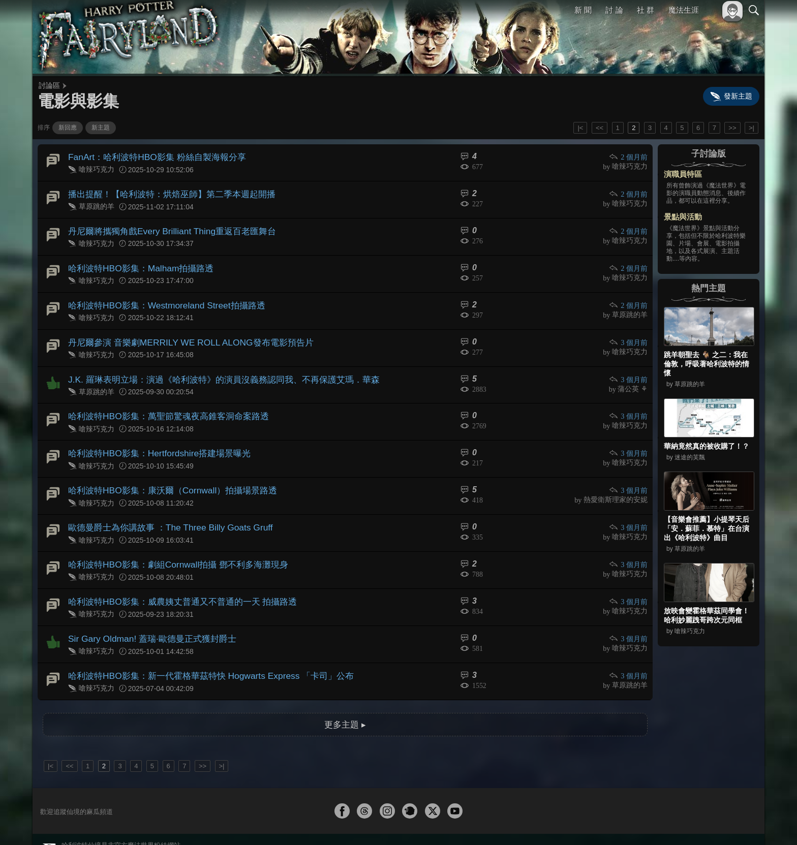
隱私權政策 (701, 823)
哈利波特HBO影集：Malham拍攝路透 (136, 262)
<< (599, 128)
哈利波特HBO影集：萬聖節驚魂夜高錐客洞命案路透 (162, 402)
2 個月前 (629, 157)
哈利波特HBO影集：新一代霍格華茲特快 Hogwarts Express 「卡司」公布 (201, 648)
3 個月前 (629, 332)
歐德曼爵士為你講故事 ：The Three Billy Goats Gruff (163, 508)
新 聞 (583, 10)
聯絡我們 (737, 823)
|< (580, 128)
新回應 (67, 127)
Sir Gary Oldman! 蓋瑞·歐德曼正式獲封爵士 (146, 613)
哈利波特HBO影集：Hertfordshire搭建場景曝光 (153, 437)
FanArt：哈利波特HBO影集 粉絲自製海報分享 (151, 156)
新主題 (100, 127)
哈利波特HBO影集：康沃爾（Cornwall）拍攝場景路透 (166, 472)
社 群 (645, 10)
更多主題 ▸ (345, 695)
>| (751, 128)
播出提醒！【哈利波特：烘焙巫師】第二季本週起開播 (165, 191)
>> (732, 128)
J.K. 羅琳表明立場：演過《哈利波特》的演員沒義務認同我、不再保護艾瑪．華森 (214, 367)
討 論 (614, 10)
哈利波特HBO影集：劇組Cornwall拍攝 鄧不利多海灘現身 (171, 543)
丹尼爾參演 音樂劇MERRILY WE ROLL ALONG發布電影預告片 (182, 332)
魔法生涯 (683, 10)
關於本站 (632, 823)
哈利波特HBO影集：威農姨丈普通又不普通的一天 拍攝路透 (175, 578)
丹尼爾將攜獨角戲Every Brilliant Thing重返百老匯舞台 (165, 226)
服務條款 (665, 823)
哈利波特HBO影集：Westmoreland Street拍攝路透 (160, 297)
